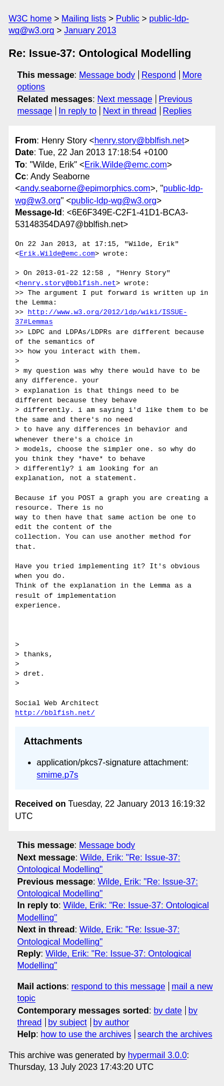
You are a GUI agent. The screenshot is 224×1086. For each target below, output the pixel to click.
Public (127, 18)
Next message (124, 99)
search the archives (175, 1034)
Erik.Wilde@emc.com (126, 164)
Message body (107, 74)
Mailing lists (83, 18)
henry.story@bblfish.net (139, 140)
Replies (177, 110)
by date (167, 1010)
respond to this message (118, 986)
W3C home (30, 18)
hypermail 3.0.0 (157, 1055)
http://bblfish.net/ (55, 713)
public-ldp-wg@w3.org (114, 200)
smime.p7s (57, 774)
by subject (67, 1022)
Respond (159, 74)
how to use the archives (86, 1034)
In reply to (77, 110)
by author (111, 1022)
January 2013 (90, 30)
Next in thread (130, 110)
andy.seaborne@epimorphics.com (85, 188)
